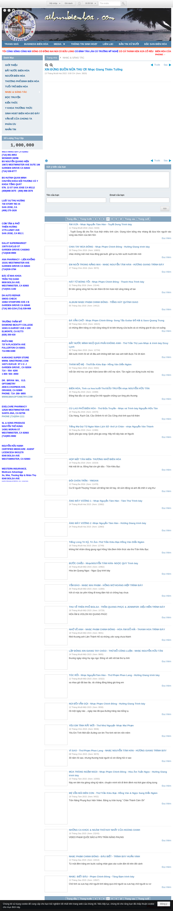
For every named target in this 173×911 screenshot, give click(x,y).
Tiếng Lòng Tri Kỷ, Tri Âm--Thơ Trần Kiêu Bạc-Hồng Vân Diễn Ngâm (106, 542)
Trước (157, 65)
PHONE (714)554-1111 (13, 420)
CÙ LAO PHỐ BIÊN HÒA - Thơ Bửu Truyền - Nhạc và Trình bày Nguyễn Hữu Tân (113, 408)
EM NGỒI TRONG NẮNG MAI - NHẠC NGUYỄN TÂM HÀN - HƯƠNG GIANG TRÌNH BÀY (116, 264)
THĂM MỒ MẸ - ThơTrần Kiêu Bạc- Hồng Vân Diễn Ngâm (100, 364)
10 (121, 219)
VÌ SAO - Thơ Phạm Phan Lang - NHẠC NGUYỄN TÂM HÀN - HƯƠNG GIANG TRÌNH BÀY (117, 750)
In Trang (46, 161)
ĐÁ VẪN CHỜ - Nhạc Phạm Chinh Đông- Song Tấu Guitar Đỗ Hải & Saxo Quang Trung (116, 320)
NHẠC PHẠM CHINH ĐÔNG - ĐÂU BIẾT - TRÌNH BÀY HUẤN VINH (104, 856)
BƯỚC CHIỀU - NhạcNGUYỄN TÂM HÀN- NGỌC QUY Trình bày (103, 563)
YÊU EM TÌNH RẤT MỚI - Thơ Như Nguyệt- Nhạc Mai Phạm (101, 725)
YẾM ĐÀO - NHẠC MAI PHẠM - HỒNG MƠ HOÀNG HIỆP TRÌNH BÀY (106, 585)
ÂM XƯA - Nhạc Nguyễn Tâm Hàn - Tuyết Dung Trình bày (100, 224)
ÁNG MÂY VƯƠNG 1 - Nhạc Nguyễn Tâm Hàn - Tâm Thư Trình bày (105, 500)
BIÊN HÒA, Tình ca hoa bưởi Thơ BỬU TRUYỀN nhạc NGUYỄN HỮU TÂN (109, 388)
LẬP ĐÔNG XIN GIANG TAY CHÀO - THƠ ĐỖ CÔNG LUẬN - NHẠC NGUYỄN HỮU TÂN (116, 650)
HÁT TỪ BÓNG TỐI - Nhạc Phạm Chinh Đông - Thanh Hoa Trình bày (106, 281)
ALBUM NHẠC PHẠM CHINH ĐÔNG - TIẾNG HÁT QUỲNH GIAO (103, 302)
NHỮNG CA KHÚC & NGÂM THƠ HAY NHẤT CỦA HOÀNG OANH (104, 830)
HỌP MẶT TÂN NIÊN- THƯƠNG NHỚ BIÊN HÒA (95, 459)
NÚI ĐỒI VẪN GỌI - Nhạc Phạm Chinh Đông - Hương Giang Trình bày (107, 703)
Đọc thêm (166, 238)
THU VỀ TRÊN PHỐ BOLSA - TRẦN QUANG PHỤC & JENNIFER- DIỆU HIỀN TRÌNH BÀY (117, 607)
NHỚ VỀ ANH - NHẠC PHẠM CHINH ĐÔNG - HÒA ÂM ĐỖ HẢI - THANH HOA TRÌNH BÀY (117, 629)
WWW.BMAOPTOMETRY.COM (17, 400)
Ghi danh (69, 3)
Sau (166, 65)
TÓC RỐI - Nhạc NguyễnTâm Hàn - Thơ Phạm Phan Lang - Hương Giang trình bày (114, 675)
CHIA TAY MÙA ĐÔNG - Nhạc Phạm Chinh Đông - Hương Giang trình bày (109, 246)
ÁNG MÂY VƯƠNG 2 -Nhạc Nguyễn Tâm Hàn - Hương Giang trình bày (107, 523)
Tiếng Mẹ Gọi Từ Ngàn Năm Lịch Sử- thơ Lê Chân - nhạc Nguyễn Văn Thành (111, 426)
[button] (59, 44)
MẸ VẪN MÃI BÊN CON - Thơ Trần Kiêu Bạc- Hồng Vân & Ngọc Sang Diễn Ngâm (113, 793)
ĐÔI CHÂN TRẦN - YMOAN (83, 480)
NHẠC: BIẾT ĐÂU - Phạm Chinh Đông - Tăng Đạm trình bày (101, 876)
